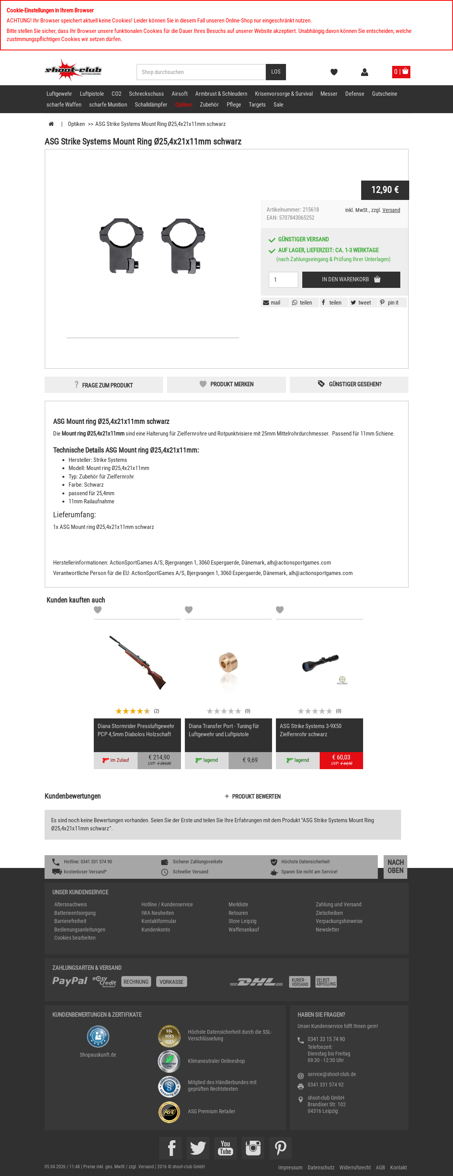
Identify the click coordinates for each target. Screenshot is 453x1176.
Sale (278, 104)
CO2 (116, 93)
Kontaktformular (158, 921)
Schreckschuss (146, 93)
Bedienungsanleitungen (79, 929)
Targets (257, 104)
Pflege (234, 104)
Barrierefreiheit (70, 921)
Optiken (183, 104)
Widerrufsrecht (355, 1167)
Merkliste (238, 904)
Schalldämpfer (151, 104)
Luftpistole (92, 93)
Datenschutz (321, 1167)
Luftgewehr (59, 93)
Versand (391, 210)
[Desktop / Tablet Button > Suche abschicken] (276, 72)
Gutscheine (384, 93)
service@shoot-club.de (332, 1074)
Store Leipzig (243, 921)
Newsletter (327, 929)
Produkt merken (231, 384)
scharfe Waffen (64, 104)
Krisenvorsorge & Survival (284, 93)
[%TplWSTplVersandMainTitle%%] (138, 984)
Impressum (290, 1167)
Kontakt (398, 1167)
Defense (354, 93)
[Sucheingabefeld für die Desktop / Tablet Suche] (201, 72)
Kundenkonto (155, 929)
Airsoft (180, 93)
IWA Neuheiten (157, 913)
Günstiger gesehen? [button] (355, 384)
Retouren (238, 913)
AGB (380, 1167)
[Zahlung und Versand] (315, 984)
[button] (388, 302)
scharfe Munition (108, 104)
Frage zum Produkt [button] (107, 385)
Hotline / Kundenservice (167, 904)
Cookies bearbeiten (75, 938)
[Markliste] (98, 611)
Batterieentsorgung (75, 913)
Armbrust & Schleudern (221, 93)
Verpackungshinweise (339, 921)
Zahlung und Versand (339, 904)
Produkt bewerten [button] (256, 796)
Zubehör (209, 104)
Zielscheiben (329, 913)
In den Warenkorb (346, 279)
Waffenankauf (244, 929)
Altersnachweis (70, 904)
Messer (329, 93)
